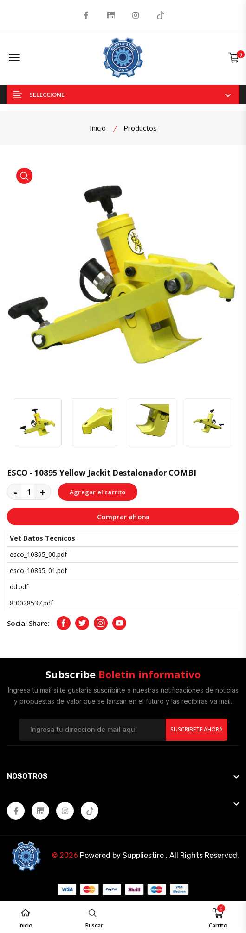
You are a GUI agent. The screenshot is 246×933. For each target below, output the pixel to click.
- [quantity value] (15, 491)
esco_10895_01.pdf (38, 570)
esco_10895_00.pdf (38, 554)
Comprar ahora (123, 516)
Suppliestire (143, 855)
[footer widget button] (123, 776)
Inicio (98, 127)
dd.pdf (19, 586)
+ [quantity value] (43, 491)
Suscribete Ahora (196, 729)
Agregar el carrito (98, 492)
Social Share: (28, 623)
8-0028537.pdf (31, 603)
